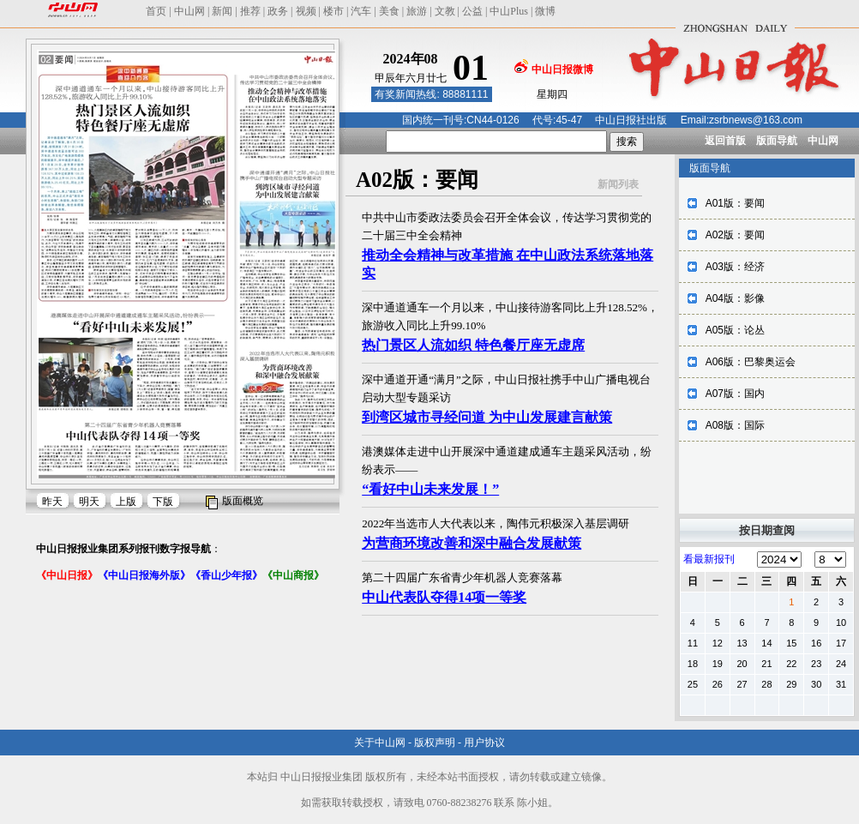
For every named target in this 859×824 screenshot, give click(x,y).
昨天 (52, 502)
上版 (126, 502)
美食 (389, 11)
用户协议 (484, 743)
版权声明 (434, 743)
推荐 (250, 11)
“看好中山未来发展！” (430, 489)
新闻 (222, 11)
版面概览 (242, 501)
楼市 (333, 11)
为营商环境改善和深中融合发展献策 (471, 543)
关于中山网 (379, 743)
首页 (156, 11)
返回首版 (725, 141)
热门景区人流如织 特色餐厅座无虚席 (473, 345)
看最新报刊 (709, 559)
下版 (163, 502)
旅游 (416, 11)
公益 (472, 11)
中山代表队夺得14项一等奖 (444, 597)
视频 (306, 11)
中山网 (189, 11)
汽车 (361, 11)
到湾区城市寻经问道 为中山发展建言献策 (487, 417)
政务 (277, 11)
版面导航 (776, 141)
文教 (445, 11)
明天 (89, 502)
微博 (545, 11)
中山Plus (509, 11)
